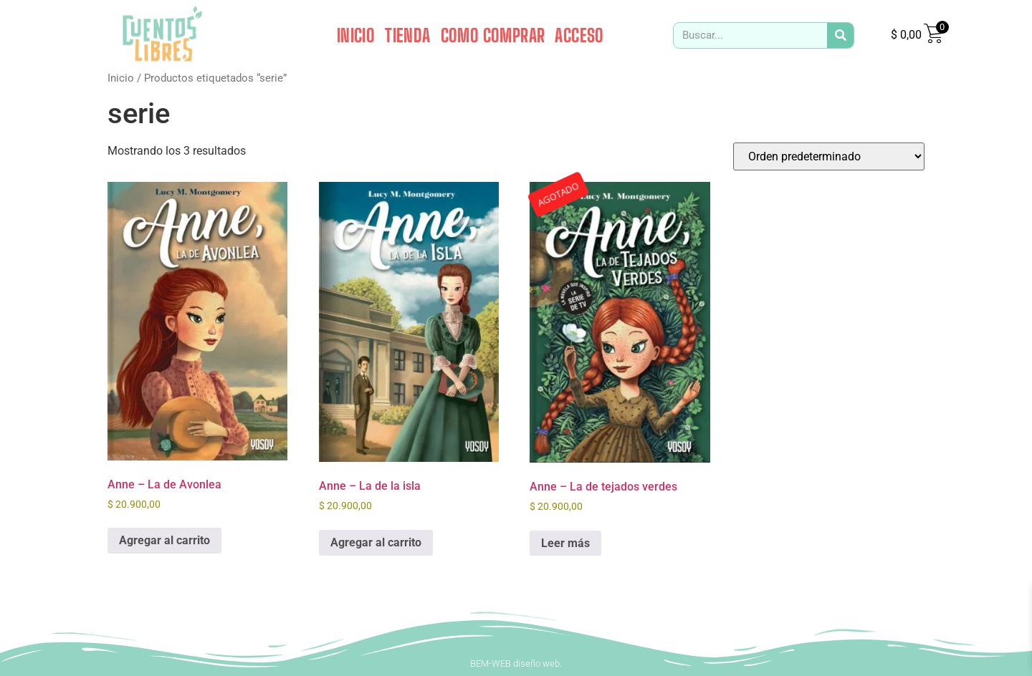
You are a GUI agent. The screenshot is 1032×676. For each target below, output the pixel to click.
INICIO (356, 35)
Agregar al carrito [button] (164, 540)
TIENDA (407, 35)
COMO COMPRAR (493, 35)
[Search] (840, 35)
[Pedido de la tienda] (828, 156)
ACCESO (579, 35)
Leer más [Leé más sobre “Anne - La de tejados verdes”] (565, 543)
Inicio (121, 78)
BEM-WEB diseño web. (516, 663)
